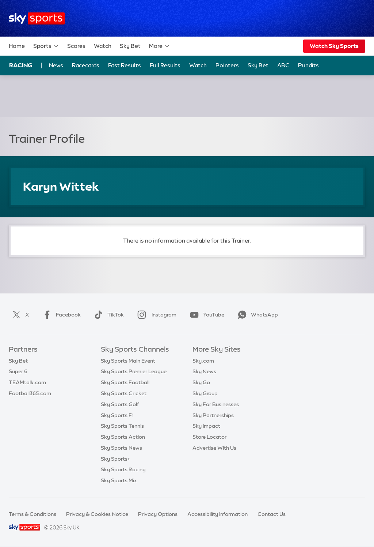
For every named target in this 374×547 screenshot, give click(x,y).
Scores (76, 46)
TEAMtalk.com (27, 382)
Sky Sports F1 (117, 415)
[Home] (37, 18)
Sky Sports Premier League (134, 371)
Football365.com (30, 393)
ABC (283, 65)
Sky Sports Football (125, 382)
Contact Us (271, 514)
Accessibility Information (217, 514)
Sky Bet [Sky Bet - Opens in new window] (258, 65)
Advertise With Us (214, 447)
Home (17, 46)
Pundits (308, 65)
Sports (46, 46)
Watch (102, 46)
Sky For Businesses (215, 404)
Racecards (85, 65)
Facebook (60, 314)
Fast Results (124, 65)
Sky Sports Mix (119, 480)
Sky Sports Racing (123, 469)
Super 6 (18, 371)
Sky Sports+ (115, 458)
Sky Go (201, 382)
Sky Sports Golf (120, 404)
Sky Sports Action (123, 436)
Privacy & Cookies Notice (97, 514)
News (56, 65)
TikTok (107, 314)
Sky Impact (206, 425)
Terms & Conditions (32, 514)
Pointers (227, 65)
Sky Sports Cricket (123, 393)
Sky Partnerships (213, 415)
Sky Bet (130, 46)
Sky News (204, 371)
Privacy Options (158, 514)
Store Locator (209, 436)
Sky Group (205, 393)
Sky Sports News (121, 447)
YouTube (205, 314)
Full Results (165, 65)
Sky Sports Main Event (128, 360)
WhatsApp (256, 314)
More (159, 46)
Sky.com (203, 360)
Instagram (155, 314)
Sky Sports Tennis (122, 425)
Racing (21, 65)
